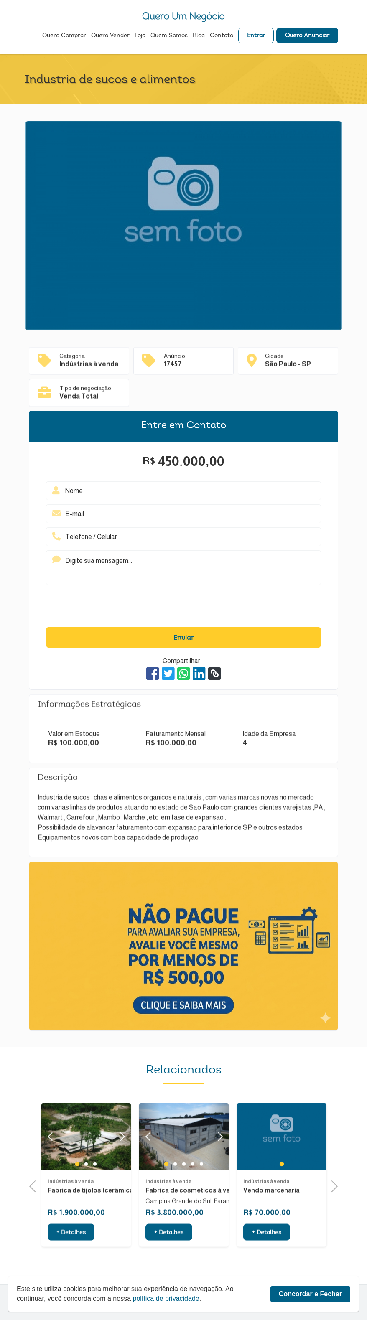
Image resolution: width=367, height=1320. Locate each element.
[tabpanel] (281, 1169)
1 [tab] (77, 1196)
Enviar (183, 638)
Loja (140, 36)
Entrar (256, 36)
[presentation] (183, 608)
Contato (221, 36)
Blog (199, 36)
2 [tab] (85, 1196)
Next (120, 1169)
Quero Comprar (64, 36)
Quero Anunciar (307, 36)
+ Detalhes (71, 1265)
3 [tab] (94, 1196)
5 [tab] (201, 1196)
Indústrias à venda (71, 1214)
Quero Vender (110, 36)
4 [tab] (192, 1196)
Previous (35, 1185)
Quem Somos (169, 36)
